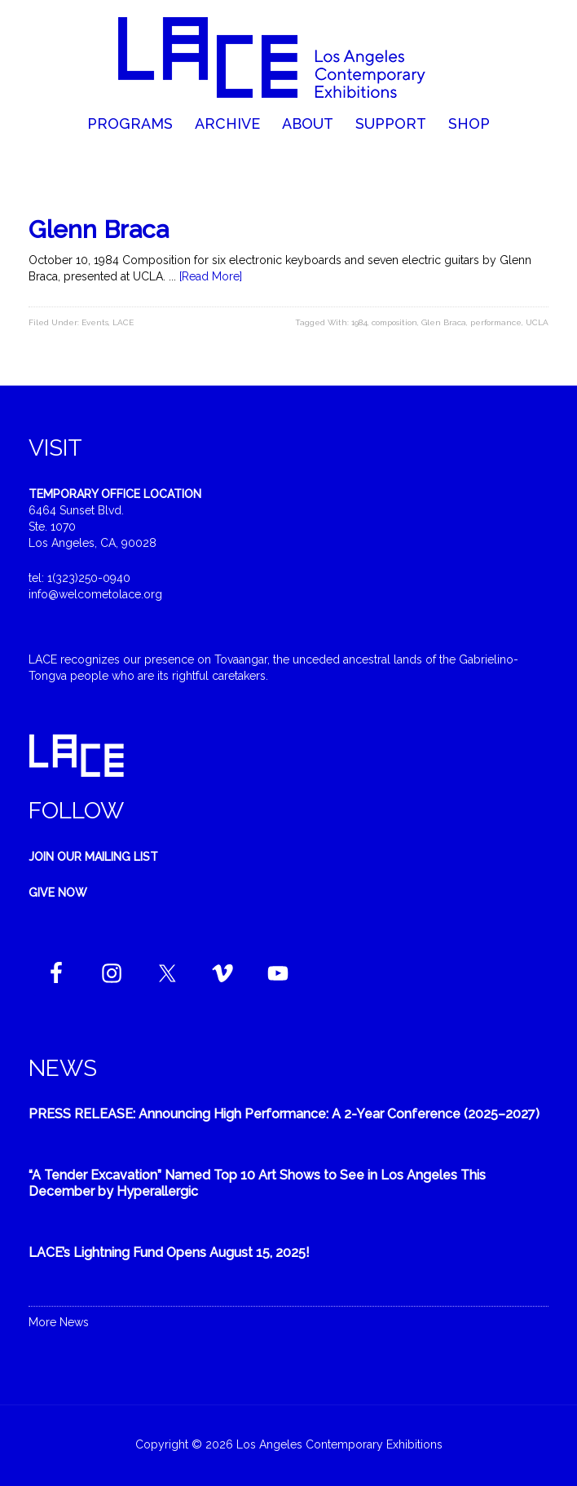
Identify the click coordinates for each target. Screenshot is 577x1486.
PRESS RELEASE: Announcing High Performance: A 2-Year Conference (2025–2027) (284, 1114)
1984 (359, 322)
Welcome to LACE (288, 57)
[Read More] (210, 276)
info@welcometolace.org (95, 594)
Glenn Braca (99, 229)
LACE (123, 322)
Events (94, 322)
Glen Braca (443, 322)
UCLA (537, 322)
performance (496, 322)
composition (394, 322)
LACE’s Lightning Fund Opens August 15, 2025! (169, 1252)
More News (59, 1322)
